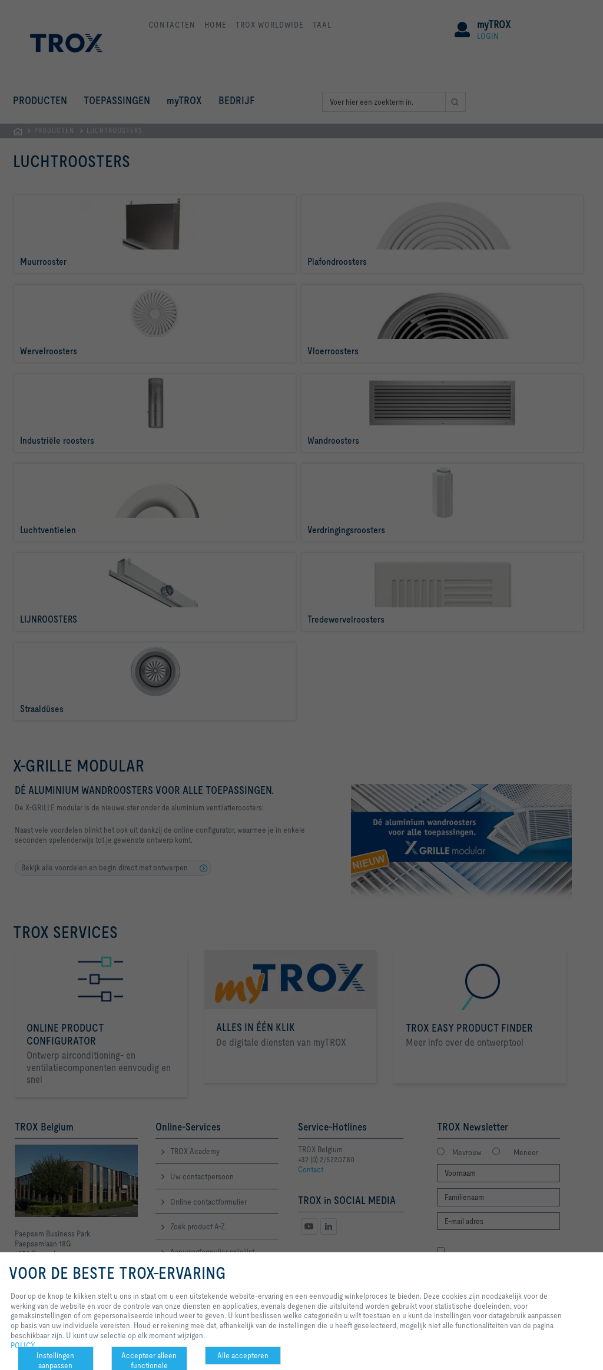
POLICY (23, 1345)
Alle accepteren (243, 1355)
